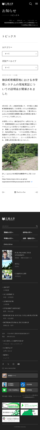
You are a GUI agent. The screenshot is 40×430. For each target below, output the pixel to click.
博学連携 (4, 396)
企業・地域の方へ (29, 238)
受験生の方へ (8, 232)
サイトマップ (17, 396)
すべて (7, 53)
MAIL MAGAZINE (9, 368)
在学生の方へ (27, 232)
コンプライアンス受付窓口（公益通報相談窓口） (30, 396)
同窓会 (10, 396)
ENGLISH (7, 244)
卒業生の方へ (8, 238)
